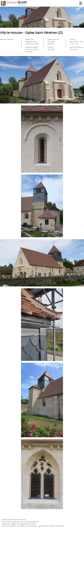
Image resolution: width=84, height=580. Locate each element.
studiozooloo (43, 526)
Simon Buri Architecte (14, 3)
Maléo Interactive (57, 526)
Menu (80, 3)
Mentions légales (9, 526)
